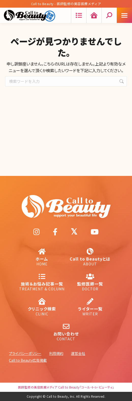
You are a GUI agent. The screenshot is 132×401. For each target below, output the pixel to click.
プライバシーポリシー (25, 353)
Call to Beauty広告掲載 (28, 360)
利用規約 (56, 353)
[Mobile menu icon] (124, 15)
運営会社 (78, 353)
